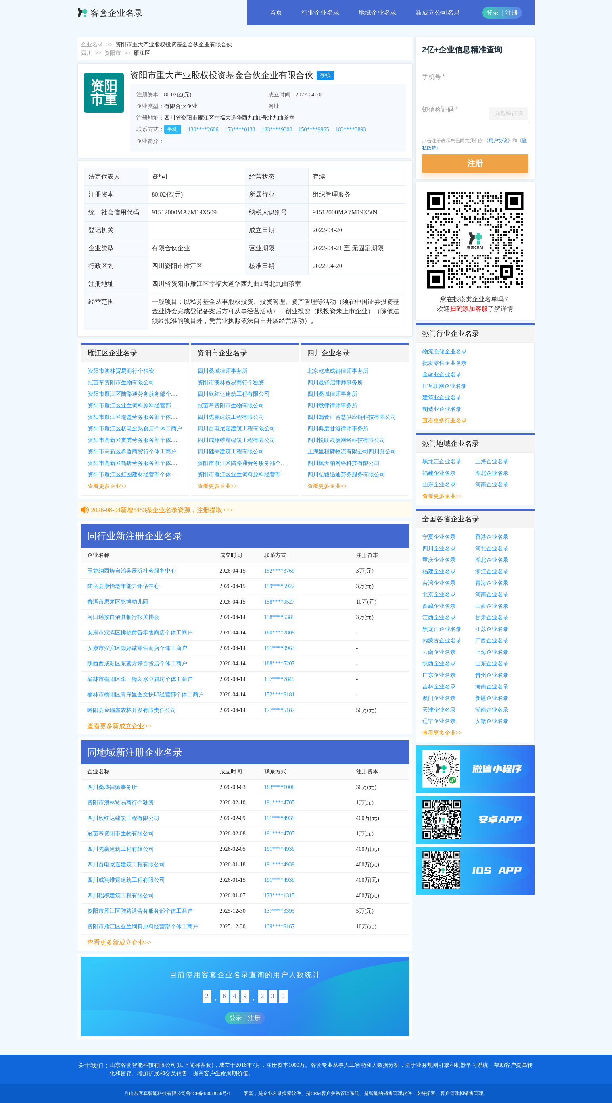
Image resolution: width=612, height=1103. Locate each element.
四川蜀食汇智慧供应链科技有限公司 (351, 417)
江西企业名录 (439, 618)
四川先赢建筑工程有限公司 (231, 417)
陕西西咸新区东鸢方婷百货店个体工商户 (137, 664)
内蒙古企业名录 (441, 641)
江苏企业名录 (491, 629)
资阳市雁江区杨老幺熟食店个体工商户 (135, 429)
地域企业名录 (378, 12)
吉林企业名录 (439, 687)
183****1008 (279, 787)
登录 (492, 12)
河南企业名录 (491, 485)
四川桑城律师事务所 (222, 371)
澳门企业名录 (439, 698)
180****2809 (279, 633)
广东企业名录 (439, 675)
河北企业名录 (491, 549)
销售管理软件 (397, 1093)
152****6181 (279, 695)
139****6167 (279, 926)
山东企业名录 (439, 485)
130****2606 (203, 130)
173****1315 (279, 896)
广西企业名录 (491, 641)
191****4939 (279, 818)
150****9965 (314, 130)
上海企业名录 (491, 462)
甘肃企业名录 (491, 618)
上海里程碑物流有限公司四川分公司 (351, 452)
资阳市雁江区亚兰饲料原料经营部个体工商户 (143, 406)
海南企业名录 (491, 687)
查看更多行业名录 (444, 421)
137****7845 (279, 679)
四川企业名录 (439, 549)
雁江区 (142, 53)
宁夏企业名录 (439, 537)
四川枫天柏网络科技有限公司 (343, 463)
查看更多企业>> (107, 486)
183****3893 (351, 130)
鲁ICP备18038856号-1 (208, 1093)
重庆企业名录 (439, 560)
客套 (248, 1093)
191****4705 (279, 803)
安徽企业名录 (491, 721)
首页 (276, 12)
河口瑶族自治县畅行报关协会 (123, 617)
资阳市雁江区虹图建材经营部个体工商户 (138, 475)
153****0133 (240, 130)
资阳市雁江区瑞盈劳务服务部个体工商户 (138, 417)
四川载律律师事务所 (332, 406)
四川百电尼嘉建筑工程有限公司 (236, 429)
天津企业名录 (439, 710)
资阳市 (112, 53)
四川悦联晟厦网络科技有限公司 (346, 440)
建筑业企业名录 (441, 398)
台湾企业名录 (439, 583)
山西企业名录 (491, 606)
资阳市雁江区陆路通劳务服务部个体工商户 (140, 394)
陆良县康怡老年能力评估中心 (123, 586)
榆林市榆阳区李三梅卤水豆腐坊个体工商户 (140, 679)
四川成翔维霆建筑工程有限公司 (236, 440)
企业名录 (92, 45)
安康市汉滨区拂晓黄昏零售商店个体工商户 (140, 633)
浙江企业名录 (491, 572)
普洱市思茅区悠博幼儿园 (117, 602)
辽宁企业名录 (439, 721)
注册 (511, 12)
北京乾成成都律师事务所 (337, 371)
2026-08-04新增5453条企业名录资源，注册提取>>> (162, 517)
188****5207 (279, 664)
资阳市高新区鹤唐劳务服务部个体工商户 (138, 463)
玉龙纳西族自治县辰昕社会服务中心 (131, 571)
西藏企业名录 (439, 606)
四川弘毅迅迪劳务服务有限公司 (346, 475)
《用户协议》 (498, 140)
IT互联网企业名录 (444, 386)
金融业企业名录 (441, 375)
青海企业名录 (491, 583)
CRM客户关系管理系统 (335, 1093)
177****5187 (279, 710)
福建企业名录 (439, 473)
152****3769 (279, 571)
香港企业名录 (491, 537)
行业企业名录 (320, 12)
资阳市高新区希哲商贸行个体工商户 (132, 452)
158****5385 (279, 617)
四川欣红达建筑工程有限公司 (234, 394)
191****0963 (279, 648)
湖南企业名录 (491, 710)
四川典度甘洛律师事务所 (337, 429)
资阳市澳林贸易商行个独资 (121, 371)
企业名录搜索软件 (282, 1093)
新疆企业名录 (491, 698)
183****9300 (277, 130)
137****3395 (279, 911)
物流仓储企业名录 (444, 352)
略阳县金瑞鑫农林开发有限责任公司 (131, 710)
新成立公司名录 (438, 12)
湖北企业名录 (491, 473)
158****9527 (279, 602)
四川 (86, 53)
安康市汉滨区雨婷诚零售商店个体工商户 (137, 648)
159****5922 (279, 586)
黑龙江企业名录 (441, 462)
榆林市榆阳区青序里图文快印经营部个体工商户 (145, 695)
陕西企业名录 (439, 664)
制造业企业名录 (441, 409)
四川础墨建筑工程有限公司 (231, 452)
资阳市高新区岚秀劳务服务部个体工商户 (138, 440)
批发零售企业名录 (444, 363)
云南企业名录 (439, 652)
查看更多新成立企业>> (119, 726)
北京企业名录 (439, 595)
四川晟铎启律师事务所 (335, 383)
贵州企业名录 (491, 675)
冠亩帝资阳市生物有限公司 (121, 383)
